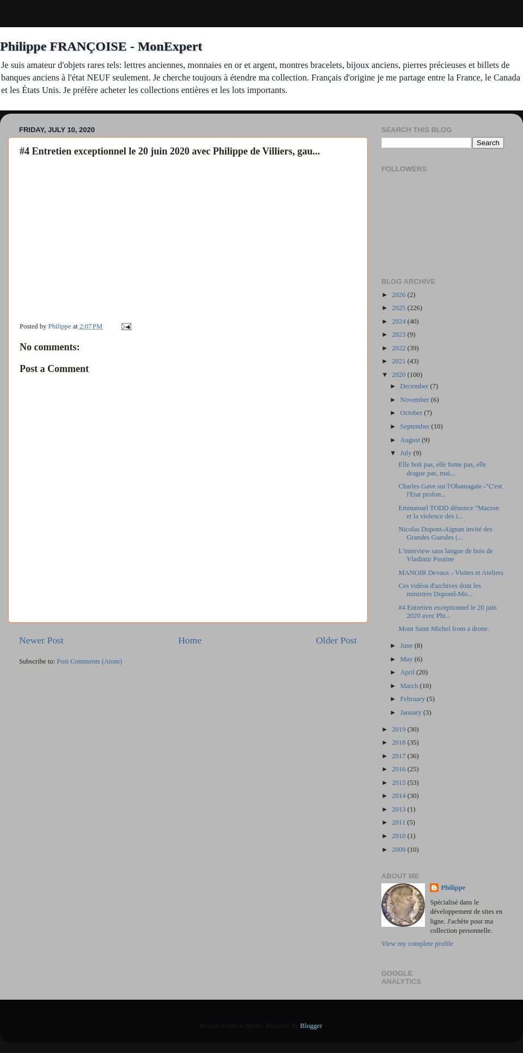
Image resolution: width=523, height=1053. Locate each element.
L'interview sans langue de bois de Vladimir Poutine (445, 555)
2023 (399, 334)
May (407, 659)
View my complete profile (417, 943)
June (407, 645)
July (406, 453)
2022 (399, 348)
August (411, 440)
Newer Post (41, 640)
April (408, 672)
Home (190, 640)
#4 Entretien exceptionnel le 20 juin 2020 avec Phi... (447, 612)
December (415, 386)
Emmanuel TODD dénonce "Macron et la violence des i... (448, 512)
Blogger (311, 1026)
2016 (399, 769)
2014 (399, 796)
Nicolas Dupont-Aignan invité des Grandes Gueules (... (445, 533)
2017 (399, 756)
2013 (399, 809)
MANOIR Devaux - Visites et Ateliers (450, 573)
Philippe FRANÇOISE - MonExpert (101, 46)
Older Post (336, 640)
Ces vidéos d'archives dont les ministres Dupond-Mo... (439, 590)
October (412, 413)
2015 (399, 782)
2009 (399, 849)
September (415, 426)
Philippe (453, 887)
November (415, 400)
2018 (399, 742)
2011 (399, 822)
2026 (399, 295)
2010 (399, 836)
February (413, 699)
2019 (399, 729)
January (411, 712)
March (410, 686)
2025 (399, 308)
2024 (399, 321)
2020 (399, 375)
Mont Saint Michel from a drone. (443, 629)
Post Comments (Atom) (89, 661)
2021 (399, 361)
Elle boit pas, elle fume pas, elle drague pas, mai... (442, 468)
